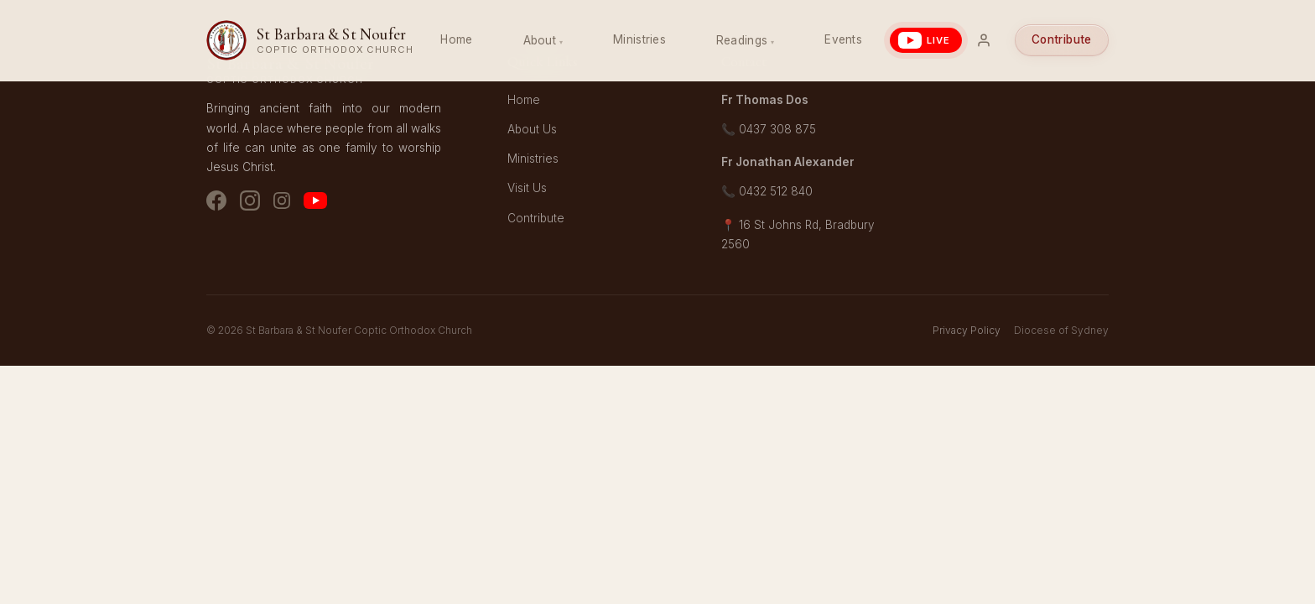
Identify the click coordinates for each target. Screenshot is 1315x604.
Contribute (1062, 39)
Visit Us (527, 188)
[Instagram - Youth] (281, 204)
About (539, 40)
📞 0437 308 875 (768, 129)
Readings (741, 40)
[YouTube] (315, 204)
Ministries (639, 39)
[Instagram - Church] (250, 203)
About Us (532, 129)
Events (843, 39)
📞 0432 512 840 (767, 191)
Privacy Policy (967, 330)
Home (456, 39)
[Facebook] (216, 203)
